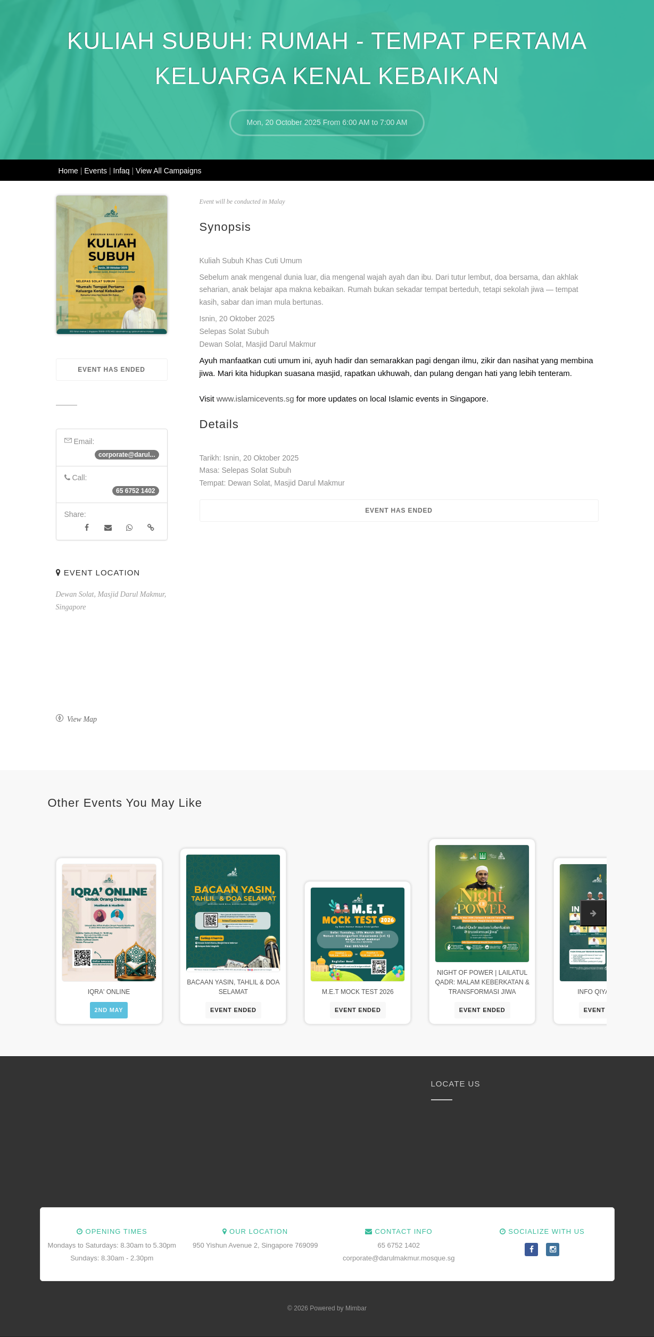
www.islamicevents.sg (255, 398)
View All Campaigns (168, 170)
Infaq (122, 170)
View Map (76, 719)
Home (69, 170)
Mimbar (356, 1308)
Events (96, 170)
